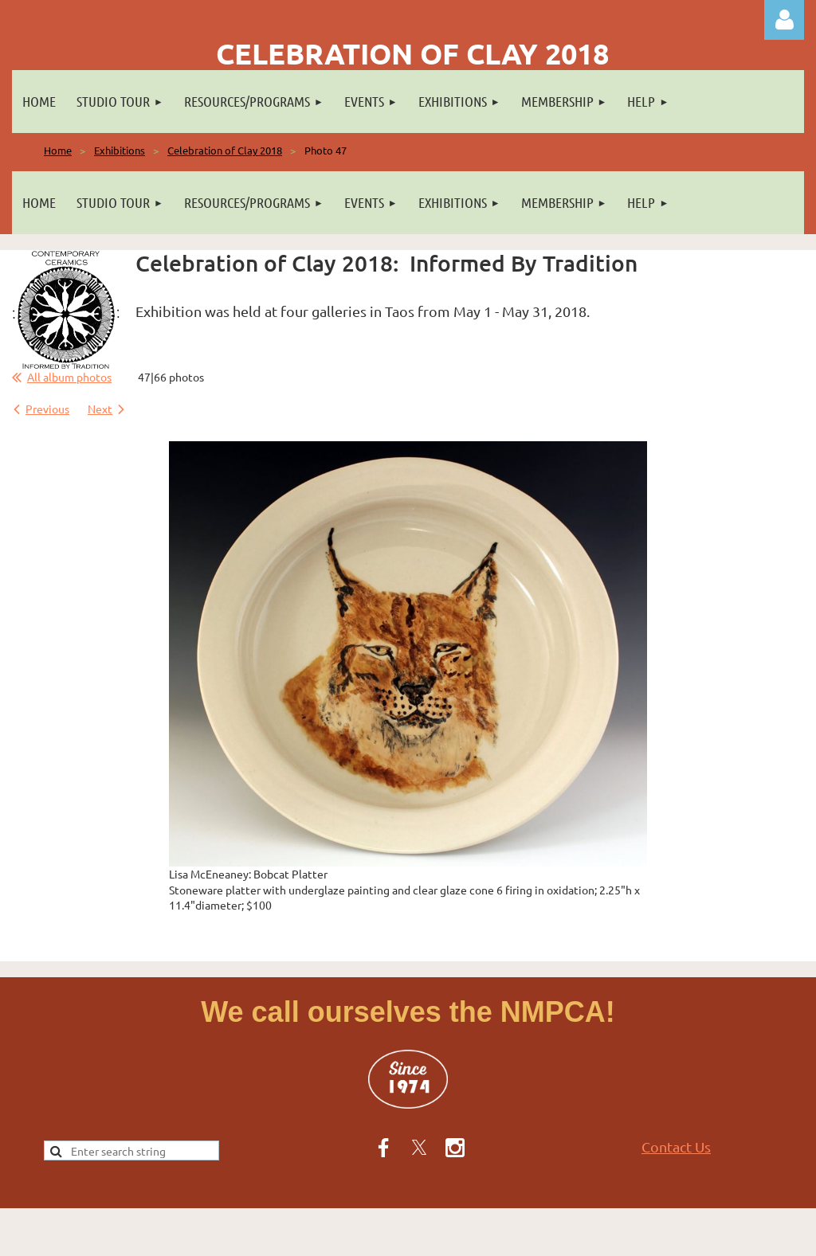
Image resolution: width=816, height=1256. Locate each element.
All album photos (69, 377)
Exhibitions (119, 150)
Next (100, 408)
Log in (784, 20)
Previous (47, 408)
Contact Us (676, 1146)
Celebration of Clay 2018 (224, 150)
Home (58, 150)
